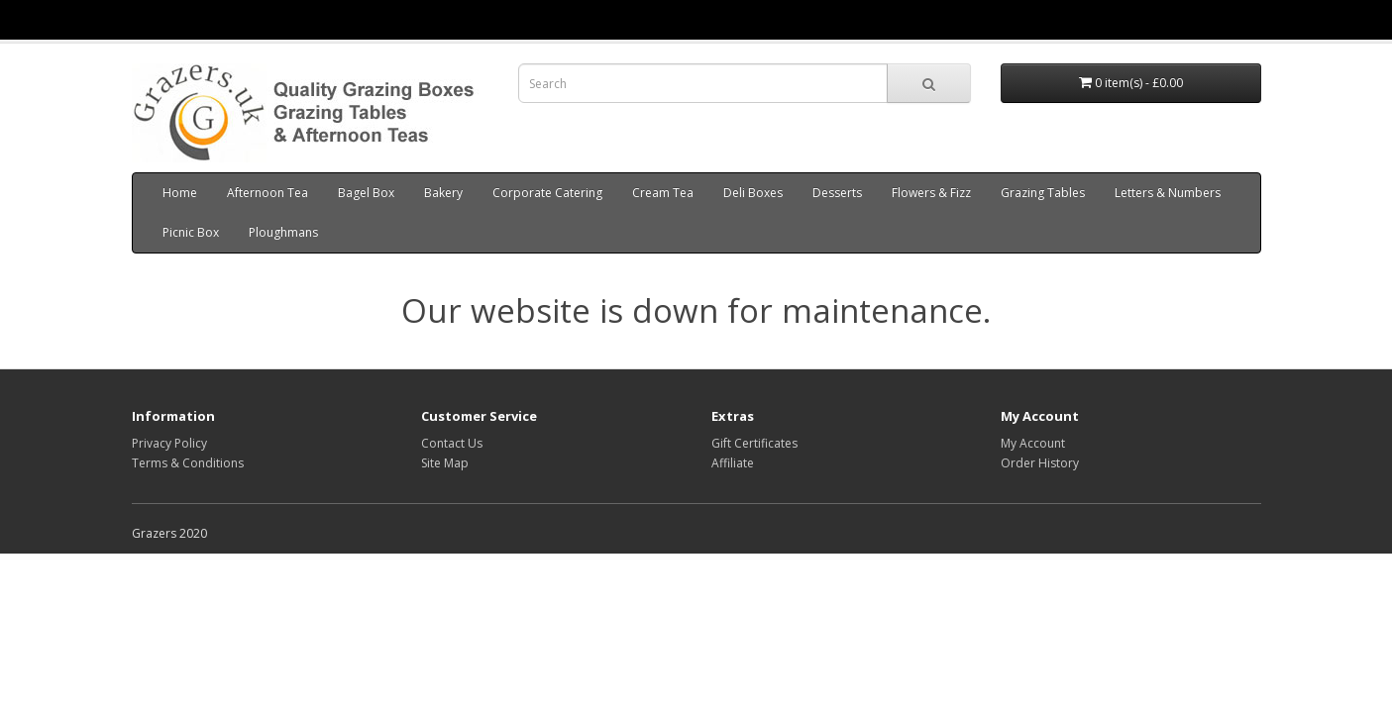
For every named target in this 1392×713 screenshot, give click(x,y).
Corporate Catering (547, 192)
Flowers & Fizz (931, 192)
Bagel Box (366, 192)
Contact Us (451, 443)
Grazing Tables (1043, 192)
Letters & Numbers (1168, 192)
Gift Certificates (754, 443)
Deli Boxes (753, 192)
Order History (1040, 463)
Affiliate (732, 463)
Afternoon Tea (267, 192)
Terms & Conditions (188, 463)
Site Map (445, 463)
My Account (1033, 443)
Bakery (443, 192)
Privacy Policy (169, 443)
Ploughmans (283, 232)
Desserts (837, 192)
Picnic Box (190, 232)
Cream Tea (663, 192)
